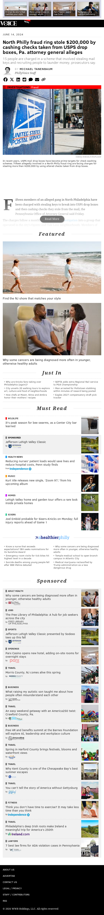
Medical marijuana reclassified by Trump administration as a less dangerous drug (72, 564)
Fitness (12, 802)
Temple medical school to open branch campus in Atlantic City (75, 557)
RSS (5, 900)
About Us (8, 869)
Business (13, 687)
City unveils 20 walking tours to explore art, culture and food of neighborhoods (27, 389)
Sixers (12, 514)
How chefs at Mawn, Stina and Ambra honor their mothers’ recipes (25, 396)
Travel (12, 667)
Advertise (9, 875)
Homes (12, 495)
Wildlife (13, 418)
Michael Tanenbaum (36, 69)
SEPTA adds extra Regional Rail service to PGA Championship (75, 383)
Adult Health (15, 590)
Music (11, 476)
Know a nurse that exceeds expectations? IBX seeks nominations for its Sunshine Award (26, 549)
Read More (52, 219)
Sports (12, 629)
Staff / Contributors (16, 894)
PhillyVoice (8, 23)
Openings (13, 648)
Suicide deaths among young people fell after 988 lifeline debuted (26, 563)
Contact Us (10, 882)
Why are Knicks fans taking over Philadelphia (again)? (22, 383)
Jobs (10, 610)
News (26, 22)
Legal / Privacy (12, 888)
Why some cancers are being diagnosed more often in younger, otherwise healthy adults (76, 549)
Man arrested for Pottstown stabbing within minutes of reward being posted (74, 389)
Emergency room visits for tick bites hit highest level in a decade (26, 557)
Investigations (18, 87)
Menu (98, 23)
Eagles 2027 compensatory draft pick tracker (75, 396)
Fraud (34, 87)
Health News (15, 456)
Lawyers (13, 841)
